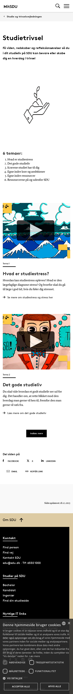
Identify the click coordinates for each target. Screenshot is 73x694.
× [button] (68, 623)
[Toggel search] (57, 6)
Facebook (11, 460)
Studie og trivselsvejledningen (24, 16)
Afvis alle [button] (54, 686)
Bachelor (9, 585)
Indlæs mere (36, 433)
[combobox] (64, 623)
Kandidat (9, 590)
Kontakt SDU (12, 557)
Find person (11, 547)
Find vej (8, 552)
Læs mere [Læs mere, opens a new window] (34, 656)
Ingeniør (8, 595)
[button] (36, 678)
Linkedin (48, 460)
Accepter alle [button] (21, 686)
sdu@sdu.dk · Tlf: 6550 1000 (22, 563)
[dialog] (36, 656)
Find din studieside (16, 600)
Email (11, 471)
